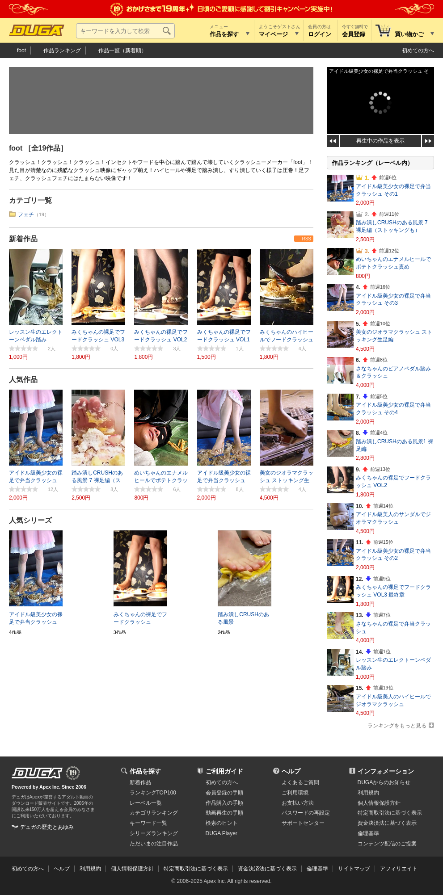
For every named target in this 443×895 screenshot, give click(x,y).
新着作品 (23, 239)
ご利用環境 (295, 793)
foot (21, 50)
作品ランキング (62, 50)
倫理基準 (368, 833)
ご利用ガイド (224, 771)
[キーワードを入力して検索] (125, 30)
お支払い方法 (298, 803)
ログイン (319, 34)
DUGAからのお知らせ (384, 782)
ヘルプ (291, 771)
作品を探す (145, 771)
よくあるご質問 (300, 782)
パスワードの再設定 (306, 813)
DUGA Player (221, 833)
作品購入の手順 (224, 803)
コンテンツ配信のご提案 (387, 843)
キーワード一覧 (148, 823)
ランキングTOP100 (153, 793)
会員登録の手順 (224, 793)
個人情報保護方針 (379, 803)
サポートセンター (303, 823)
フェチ (26, 214)
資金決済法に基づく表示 (267, 869)
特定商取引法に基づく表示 (196, 869)
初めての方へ (418, 50)
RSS (306, 238)
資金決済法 (387, 823)
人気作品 (23, 379)
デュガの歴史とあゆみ (47, 827)
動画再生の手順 (224, 813)
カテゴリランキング (154, 813)
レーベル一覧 (146, 803)
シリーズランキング (154, 833)
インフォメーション (386, 771)
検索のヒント (222, 823)
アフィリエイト (399, 869)
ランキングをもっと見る (396, 726)
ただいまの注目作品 (154, 843)
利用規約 (368, 793)
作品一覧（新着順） (122, 50)
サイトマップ (354, 869)
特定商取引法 (390, 813)
